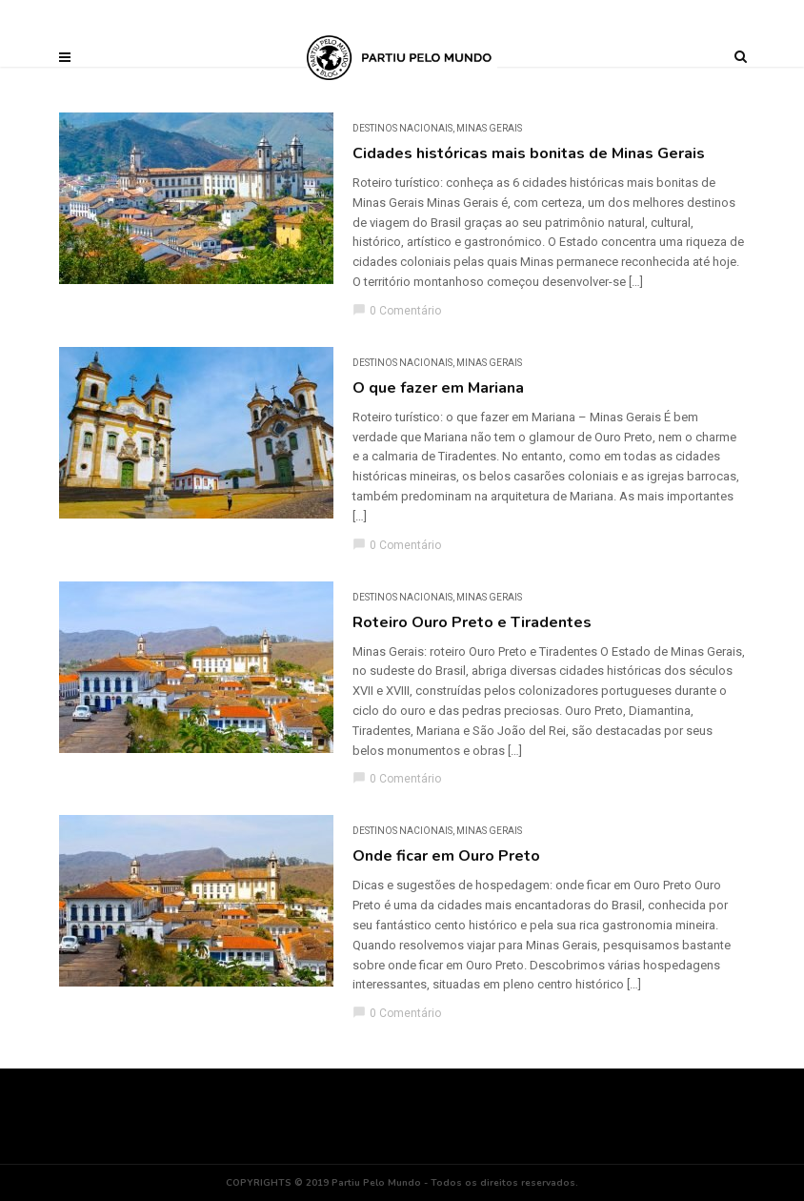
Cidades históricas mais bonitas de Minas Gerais (528, 153)
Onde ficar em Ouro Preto (446, 855)
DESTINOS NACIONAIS (402, 128)
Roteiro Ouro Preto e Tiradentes (472, 622)
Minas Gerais (489, 128)
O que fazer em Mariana (438, 387)
